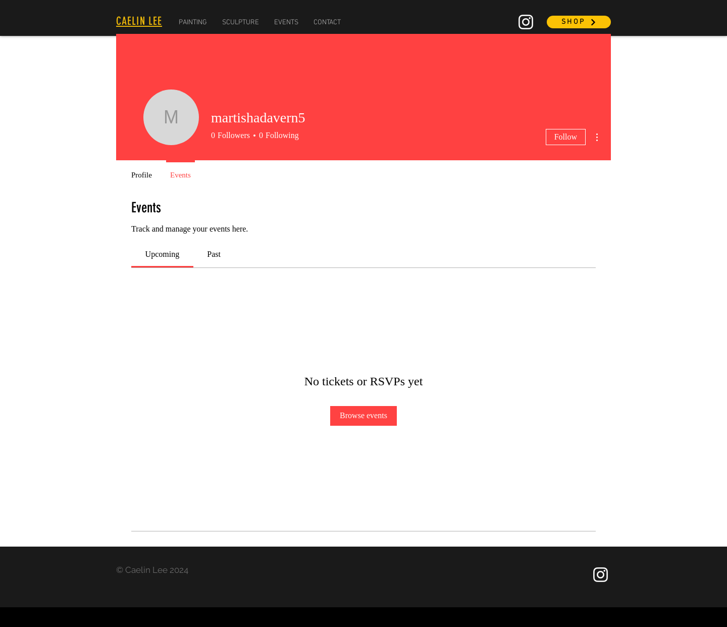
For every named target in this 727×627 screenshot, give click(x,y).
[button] (193, 22)
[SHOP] (579, 22)
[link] (162, 254)
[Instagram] (526, 22)
